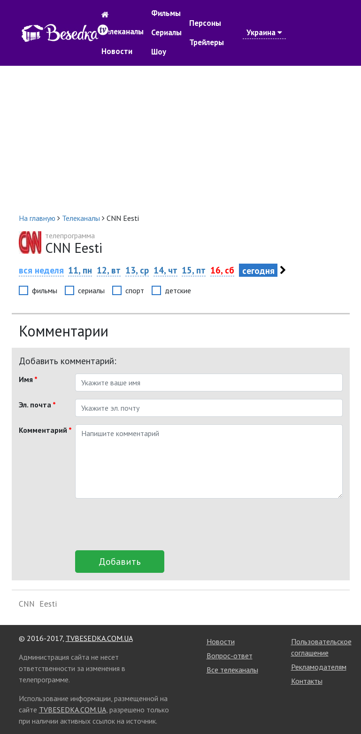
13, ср (137, 270)
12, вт (109, 270)
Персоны (205, 23)
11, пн (80, 270)
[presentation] (146, 524)
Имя (28, 379)
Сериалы (166, 32)
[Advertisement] (180, 139)
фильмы (44, 290)
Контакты (307, 681)
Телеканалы (122, 31)
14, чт (165, 270)
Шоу (158, 52)
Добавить (120, 561)
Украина (264, 32)
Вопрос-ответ (230, 655)
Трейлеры (206, 42)
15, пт (194, 270)
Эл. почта (37, 404)
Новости (116, 51)
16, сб (222, 270)
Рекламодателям (318, 667)
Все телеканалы (232, 669)
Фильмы (166, 13)
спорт (134, 290)
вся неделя (41, 270)
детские (178, 290)
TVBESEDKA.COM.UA (99, 638)
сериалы (91, 290)
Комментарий (43, 430)
